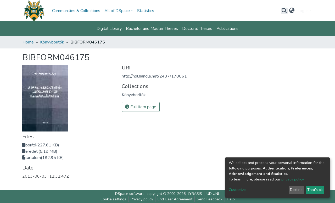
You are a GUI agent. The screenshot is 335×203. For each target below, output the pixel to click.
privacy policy (292, 179)
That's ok (315, 189)
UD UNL (213, 193)
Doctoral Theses (197, 28)
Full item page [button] (140, 107)
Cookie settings (113, 199)
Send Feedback (209, 199)
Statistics (145, 11)
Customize (237, 189)
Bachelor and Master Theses (152, 28)
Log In (303, 11)
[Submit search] (284, 11)
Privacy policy (142, 199)
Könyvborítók (52, 42)
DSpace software (129, 193)
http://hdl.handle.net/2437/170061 (154, 76)
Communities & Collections (76, 11)
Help (231, 199)
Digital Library (109, 28)
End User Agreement (175, 199)
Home (28, 42)
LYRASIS (195, 193)
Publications (227, 28)
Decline (296, 189)
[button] (292, 11)
